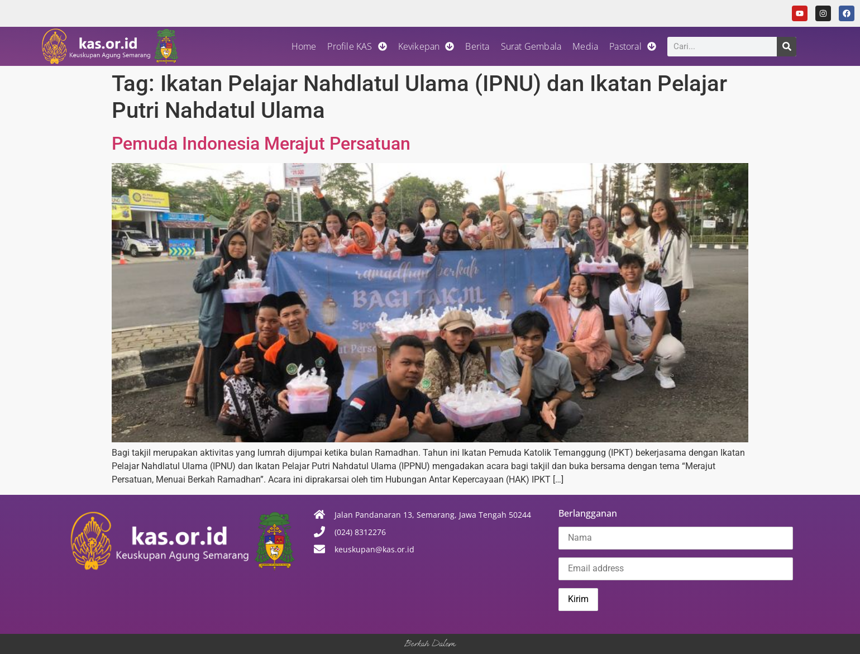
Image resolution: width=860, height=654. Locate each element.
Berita (477, 46)
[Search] (786, 46)
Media (585, 46)
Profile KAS (356, 46)
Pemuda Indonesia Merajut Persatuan (261, 143)
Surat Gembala (531, 46)
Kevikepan (426, 46)
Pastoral (632, 46)
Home (304, 46)
